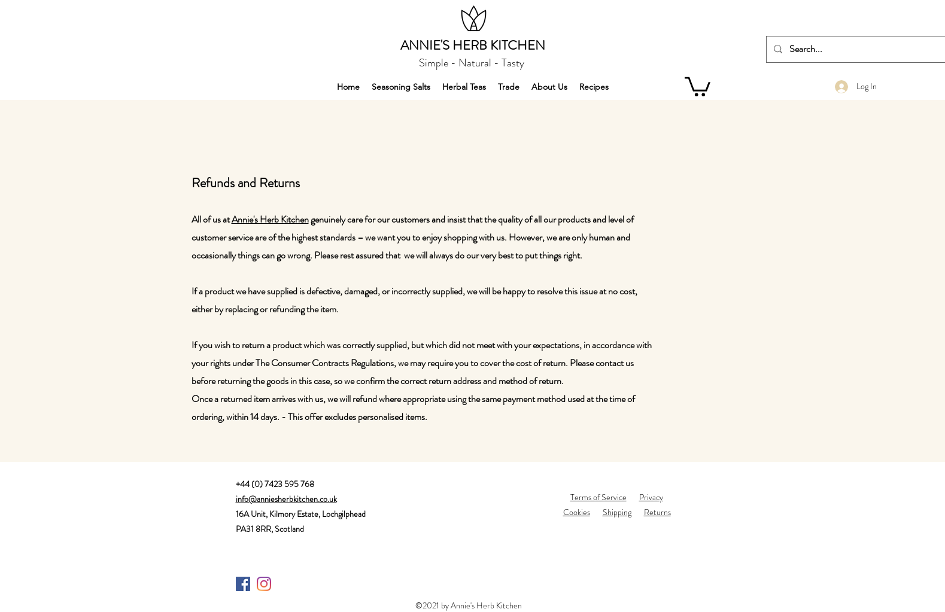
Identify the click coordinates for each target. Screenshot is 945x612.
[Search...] (856, 49)
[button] (697, 85)
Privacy (651, 497)
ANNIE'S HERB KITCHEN (472, 45)
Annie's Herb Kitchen (270, 219)
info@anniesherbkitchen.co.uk (286, 499)
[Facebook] (243, 584)
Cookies (576, 512)
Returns (657, 512)
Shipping (617, 512)
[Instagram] (264, 584)
